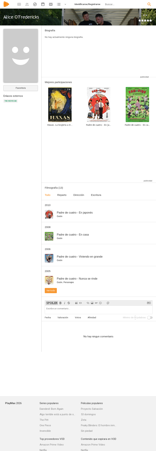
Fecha (48, 317)
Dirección (78, 194)
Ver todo (50, 290)
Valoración (63, 317)
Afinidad (92, 317)
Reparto (61, 194)
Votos (78, 317)
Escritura (96, 194)
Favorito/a (21, 88)
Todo (47, 194)
